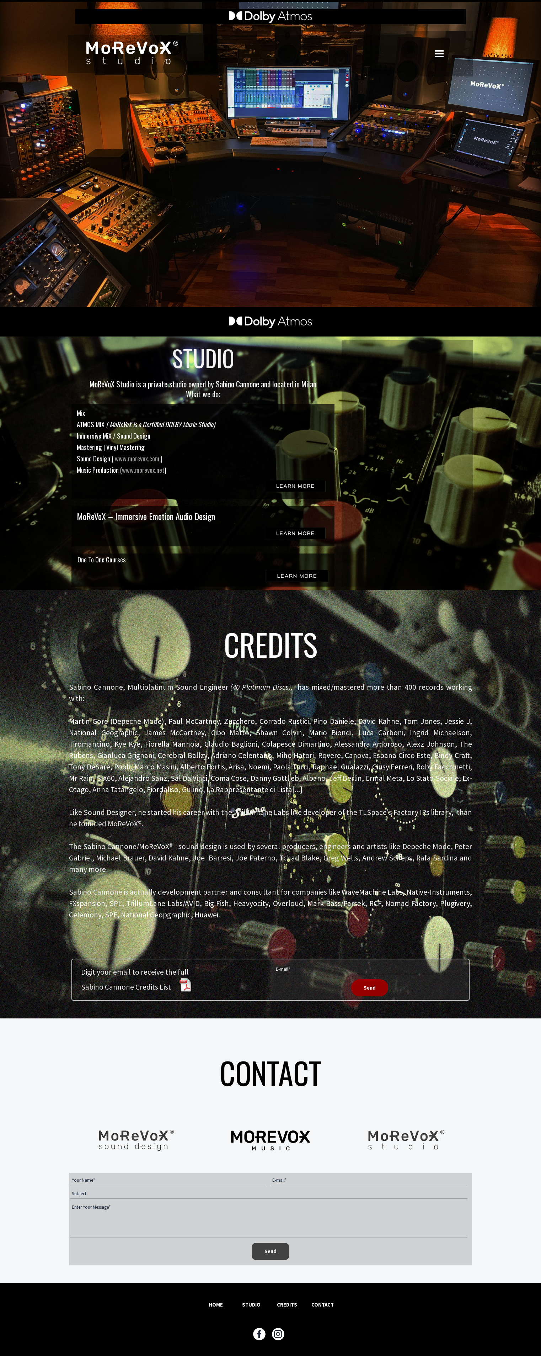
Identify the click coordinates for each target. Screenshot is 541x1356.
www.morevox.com (138, 458)
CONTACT (322, 1305)
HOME (216, 1305)
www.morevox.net (143, 470)
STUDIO (251, 1305)
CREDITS (287, 1305)
